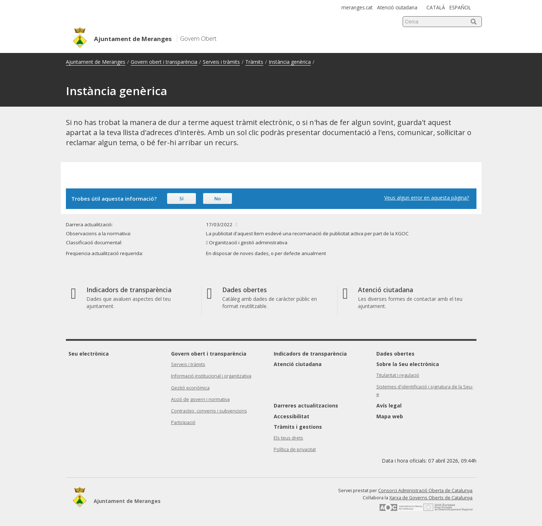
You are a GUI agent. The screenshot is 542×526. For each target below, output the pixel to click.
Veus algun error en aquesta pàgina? (426, 197)
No (217, 198)
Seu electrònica (88, 353)
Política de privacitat (295, 449)
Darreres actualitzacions (306, 405)
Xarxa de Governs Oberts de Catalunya (430, 498)
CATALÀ (435, 7)
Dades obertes (395, 353)
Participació (183, 422)
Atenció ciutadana (397, 7)
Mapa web (389, 416)
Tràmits (254, 61)
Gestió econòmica (190, 388)
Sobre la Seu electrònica (407, 364)
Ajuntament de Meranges (95, 61)
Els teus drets (288, 438)
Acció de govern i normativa (200, 399)
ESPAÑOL (460, 7)
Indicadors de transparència (310, 353)
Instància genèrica (290, 61)
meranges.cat (356, 7)
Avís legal (389, 405)
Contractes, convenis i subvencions (209, 411)
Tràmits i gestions (298, 426)
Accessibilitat (291, 416)
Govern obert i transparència (164, 61)
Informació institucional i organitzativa (211, 376)
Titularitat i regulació (397, 375)
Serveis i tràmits (221, 61)
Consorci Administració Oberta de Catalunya (425, 490)
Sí (181, 198)
